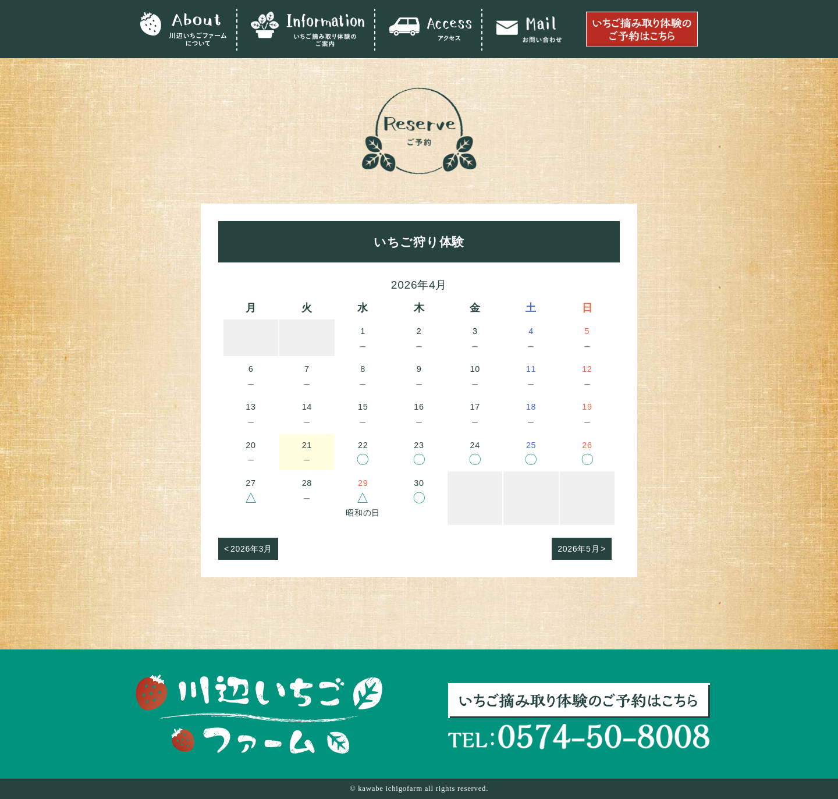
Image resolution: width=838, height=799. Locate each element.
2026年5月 (578, 548)
